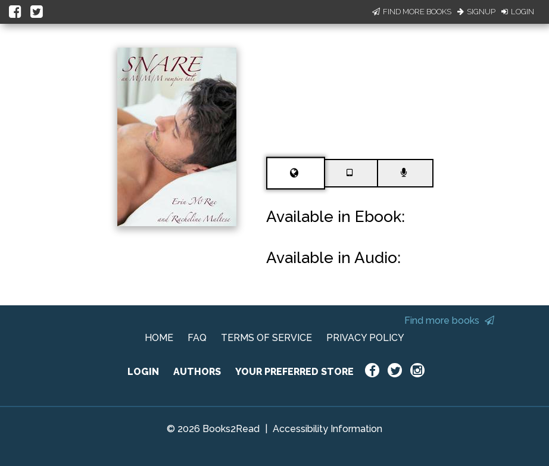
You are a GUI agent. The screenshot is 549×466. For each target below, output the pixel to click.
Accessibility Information (327, 428)
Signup (476, 11)
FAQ (197, 337)
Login (517, 11)
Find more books (449, 320)
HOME (159, 337)
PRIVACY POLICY (365, 337)
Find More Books (411, 11)
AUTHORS (197, 371)
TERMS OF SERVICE (266, 337)
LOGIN (143, 371)
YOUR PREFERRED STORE (294, 371)
